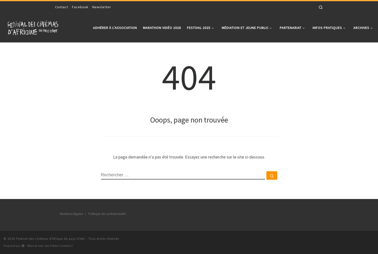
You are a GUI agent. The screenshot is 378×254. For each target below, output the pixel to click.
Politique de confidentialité (107, 214)
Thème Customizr (61, 245)
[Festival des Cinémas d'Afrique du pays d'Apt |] (34, 26)
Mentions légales (71, 214)
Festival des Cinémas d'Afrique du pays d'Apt (50, 239)
